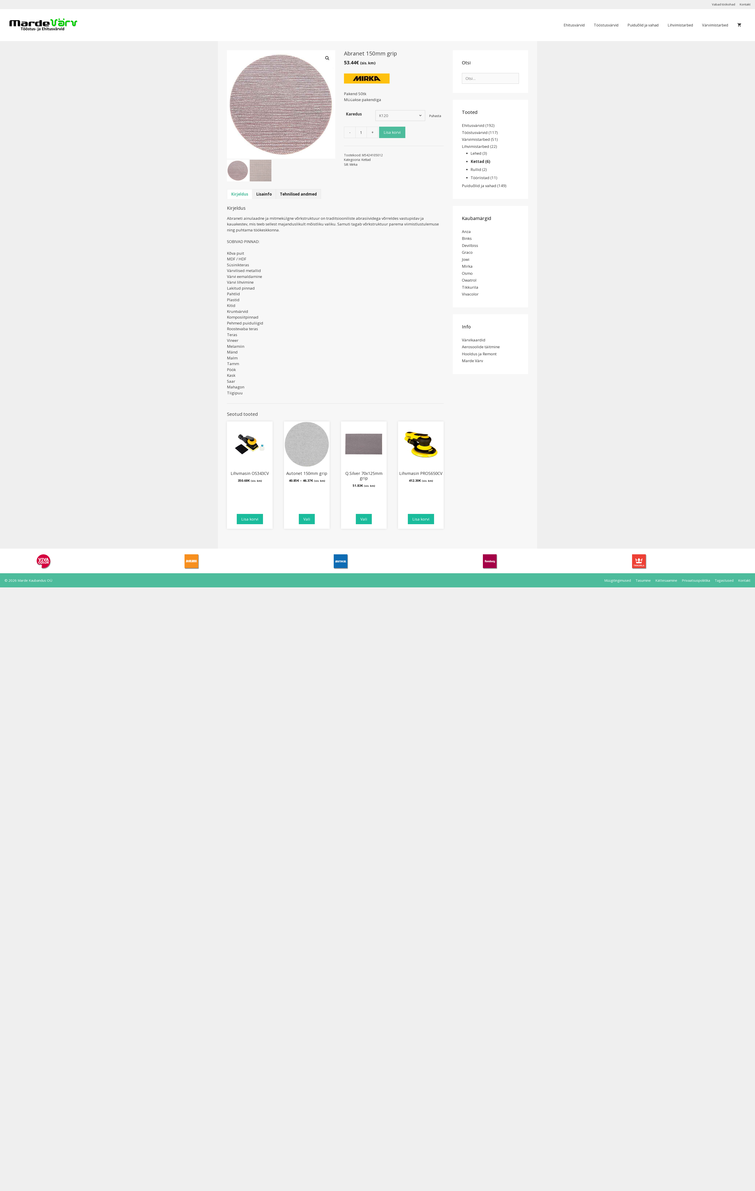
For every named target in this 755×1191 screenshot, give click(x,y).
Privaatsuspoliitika (696, 580)
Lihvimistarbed (680, 25)
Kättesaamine (666, 580)
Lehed (476, 153)
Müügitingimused (617, 580)
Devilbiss (470, 245)
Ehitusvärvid (574, 25)
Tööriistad (480, 177)
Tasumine (643, 580)
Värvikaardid (473, 340)
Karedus (354, 114)
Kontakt (745, 4)
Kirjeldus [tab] (239, 194)
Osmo (467, 273)
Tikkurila (470, 287)
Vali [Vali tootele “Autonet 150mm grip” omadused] (306, 519)
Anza (466, 231)
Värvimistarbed (715, 25)
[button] (327, 58)
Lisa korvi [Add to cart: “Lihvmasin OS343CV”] (249, 519)
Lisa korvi (392, 132)
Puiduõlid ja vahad (643, 25)
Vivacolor (470, 294)
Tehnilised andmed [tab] (298, 194)
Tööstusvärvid (606, 25)
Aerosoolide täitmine (481, 346)
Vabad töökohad (723, 4)
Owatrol (469, 280)
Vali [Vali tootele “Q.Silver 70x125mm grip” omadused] (363, 519)
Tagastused (724, 580)
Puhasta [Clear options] (435, 116)
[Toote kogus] (361, 132)
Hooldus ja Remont (479, 353)
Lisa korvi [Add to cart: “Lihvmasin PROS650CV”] (421, 519)
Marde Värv (472, 360)
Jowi (465, 259)
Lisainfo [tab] (264, 194)
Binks (467, 238)
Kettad (366, 159)
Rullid (476, 169)
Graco (467, 252)
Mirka (353, 164)
